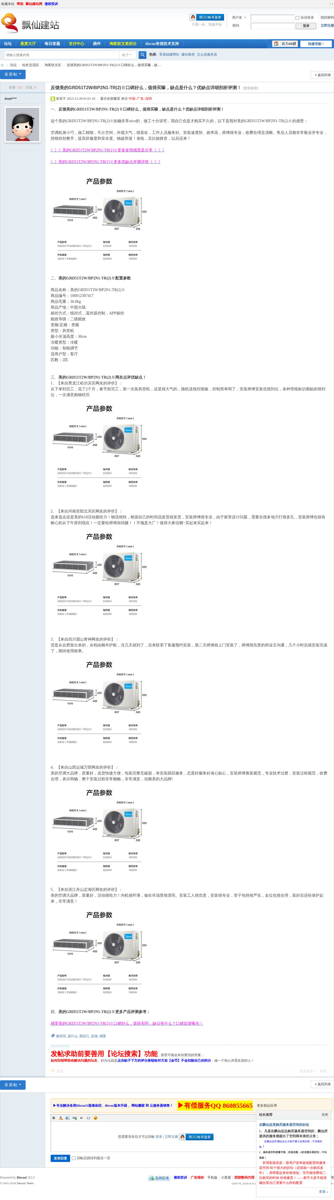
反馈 (94, 1036)
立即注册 (327, 26)
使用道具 (306, 1071)
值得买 (61, 1036)
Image (67, 1118)
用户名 (237, 17)
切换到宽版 (331, 3)
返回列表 (324, 75)
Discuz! (22, 1177)
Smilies (95, 1118)
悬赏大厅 (28, 44)
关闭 (324, 1115)
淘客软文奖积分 (123, 44)
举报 (323, 1071)
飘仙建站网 (34, 4)
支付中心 (76, 44)
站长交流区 (30, 65)
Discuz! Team (25, 1183)
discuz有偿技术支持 (162, 44)
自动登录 (305, 17)
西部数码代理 (244, 1177)
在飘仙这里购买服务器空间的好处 (284, 1125)
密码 (235, 26)
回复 (60, 1071)
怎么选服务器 (207, 54)
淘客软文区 (53, 65)
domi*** (10, 99)
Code (88, 1118)
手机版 (212, 1177)
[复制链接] (250, 88)
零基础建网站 (169, 54)
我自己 (84, 1036)
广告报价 (197, 1177)
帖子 (125, 55)
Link (74, 1118)
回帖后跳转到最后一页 (91, 1158)
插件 (97, 44)
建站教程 (188, 54)
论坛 (13, 65)
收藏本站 (7, 4)
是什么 (73, 1036)
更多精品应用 (267, 1106)
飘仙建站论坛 (2, 65)
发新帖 (11, 74)
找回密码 (327, 17)
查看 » (323, 1192)
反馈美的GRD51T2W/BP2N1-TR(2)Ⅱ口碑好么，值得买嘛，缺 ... (114, 65)
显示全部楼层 (110, 99)
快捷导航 (314, 44)
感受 (102, 1036)
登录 (159, 1137)
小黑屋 (226, 1177)
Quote (81, 1118)
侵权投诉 (51, 4)
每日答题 (52, 44)
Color (60, 1118)
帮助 (20, 4)
